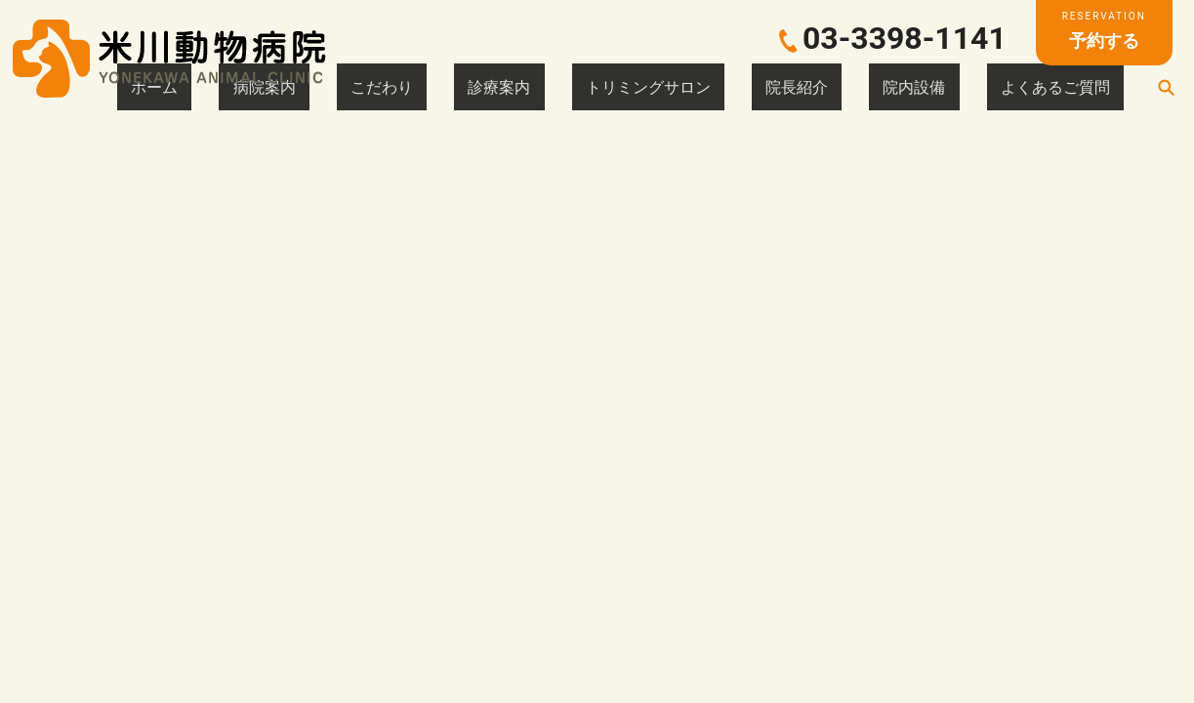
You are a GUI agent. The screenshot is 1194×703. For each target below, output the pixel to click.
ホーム (433, 87)
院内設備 (973, 87)
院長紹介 (891, 87)
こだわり (590, 87)
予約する (1104, 29)
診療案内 (672, 87)
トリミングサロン (782, 87)
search (1165, 87)
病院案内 (508, 87)
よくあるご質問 (1076, 87)
